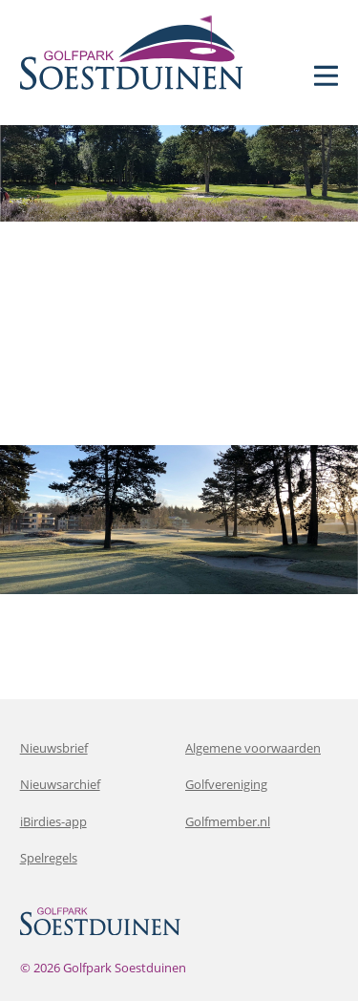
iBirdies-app (53, 821)
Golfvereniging (226, 784)
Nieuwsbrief (54, 748)
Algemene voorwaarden (253, 748)
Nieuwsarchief (60, 784)
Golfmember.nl (227, 821)
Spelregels (48, 857)
